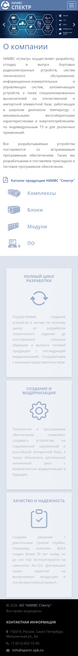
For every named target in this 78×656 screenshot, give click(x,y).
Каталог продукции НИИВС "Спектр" (43, 180)
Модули (40, 226)
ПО (33, 243)
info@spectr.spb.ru (27, 650)
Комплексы (44, 193)
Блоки (37, 209)
